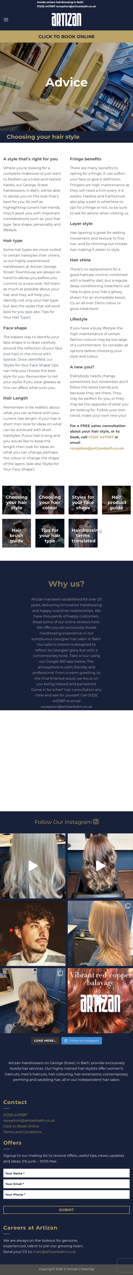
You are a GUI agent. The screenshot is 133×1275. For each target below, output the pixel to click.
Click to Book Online (21, 1126)
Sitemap (87, 1269)
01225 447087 (101, 437)
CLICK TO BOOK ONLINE (67, 36)
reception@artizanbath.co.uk (97, 448)
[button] (6, 19)
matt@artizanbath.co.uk (54, 1252)
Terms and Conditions (22, 1132)
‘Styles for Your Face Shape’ (27, 365)
